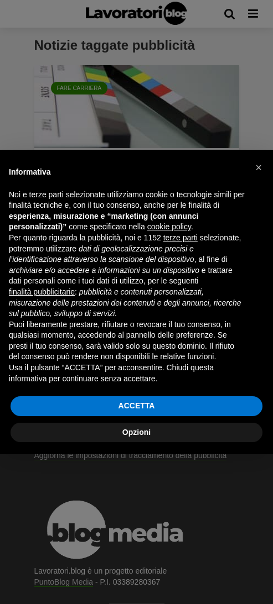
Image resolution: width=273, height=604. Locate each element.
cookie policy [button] (169, 226)
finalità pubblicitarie (42, 291)
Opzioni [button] (136, 432)
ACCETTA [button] (137, 405)
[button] (258, 167)
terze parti (180, 237)
